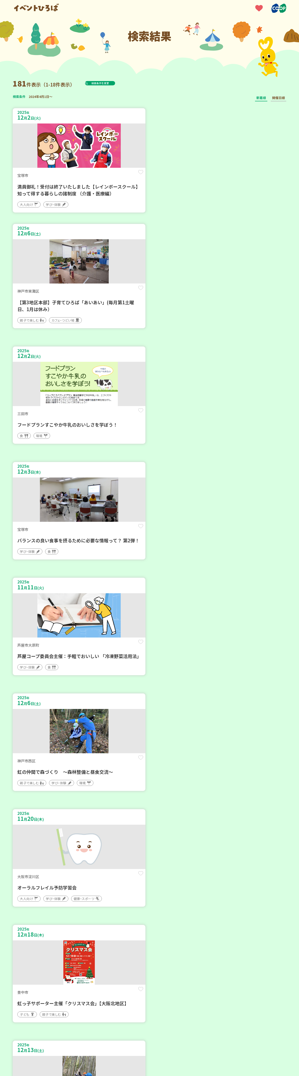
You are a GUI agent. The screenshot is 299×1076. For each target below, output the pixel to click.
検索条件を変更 (111, 83)
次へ (176, 938)
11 (164, 938)
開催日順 (278, 97)
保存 (88, 176)
